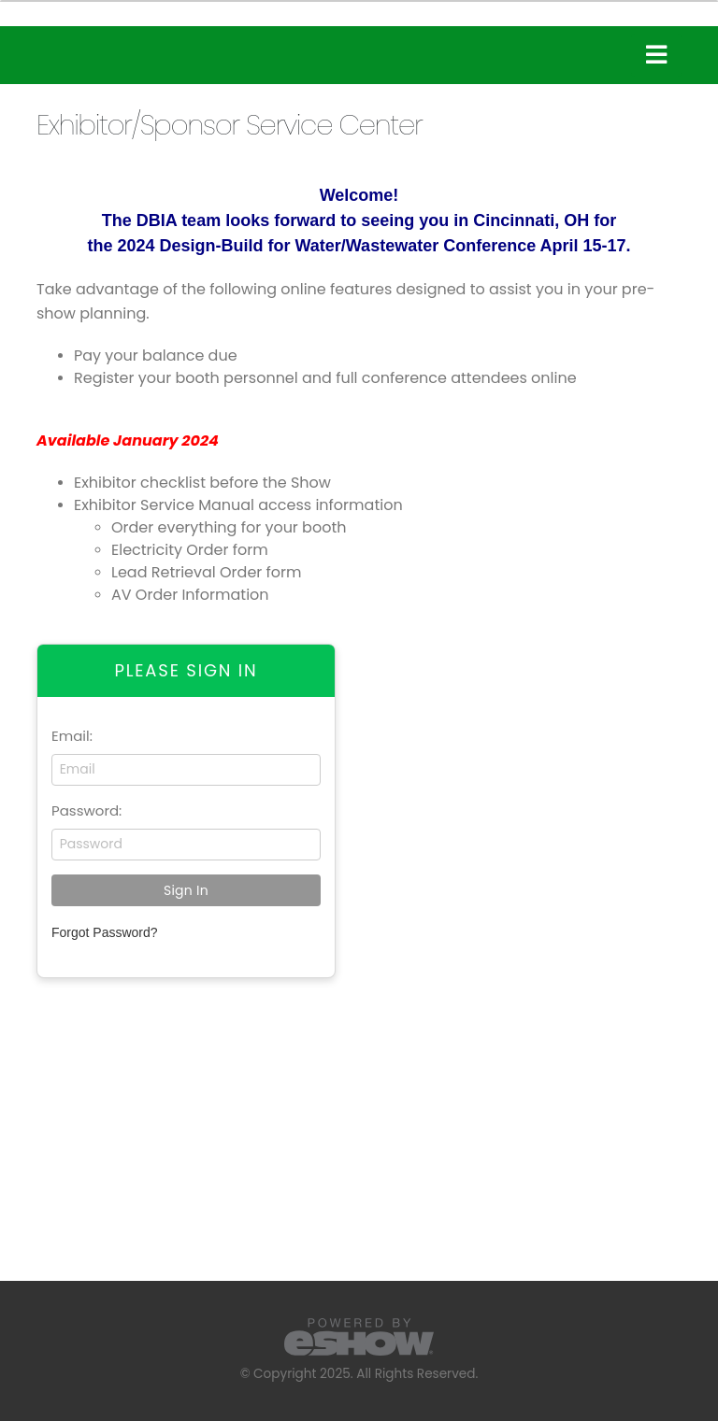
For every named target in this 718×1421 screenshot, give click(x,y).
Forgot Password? (104, 932)
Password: (86, 810)
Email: (72, 736)
